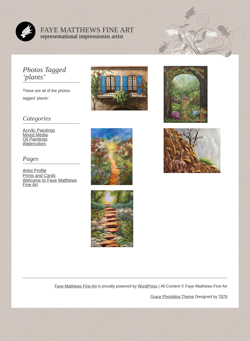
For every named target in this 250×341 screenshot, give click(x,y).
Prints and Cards (39, 175)
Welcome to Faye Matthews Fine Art (50, 182)
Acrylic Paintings (39, 130)
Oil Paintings (35, 139)
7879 (222, 296)
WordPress (148, 286)
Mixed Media (35, 134)
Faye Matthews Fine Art (87, 30)
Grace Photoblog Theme (172, 296)
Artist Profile (34, 170)
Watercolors (34, 143)
